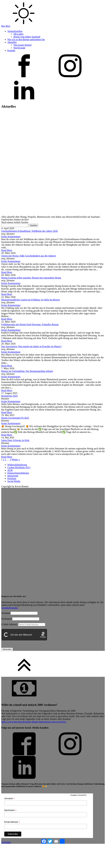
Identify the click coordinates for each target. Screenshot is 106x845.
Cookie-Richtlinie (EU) (18, 467)
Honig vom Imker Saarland (26, 36)
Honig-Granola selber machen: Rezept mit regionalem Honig (31, 277)
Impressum (12, 475)
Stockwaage (19, 47)
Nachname (6, 618)
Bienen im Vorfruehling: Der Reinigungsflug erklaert (27, 371)
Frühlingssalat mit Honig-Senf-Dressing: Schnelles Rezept (30, 324)
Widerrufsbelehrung (17, 464)
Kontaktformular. (9, 607)
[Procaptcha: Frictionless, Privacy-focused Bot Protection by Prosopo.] (43, 635)
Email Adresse (12, 822)
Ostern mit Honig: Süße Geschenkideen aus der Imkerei (28, 255)
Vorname (5, 613)
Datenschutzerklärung (18, 473)
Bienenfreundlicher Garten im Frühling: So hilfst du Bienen (30, 299)
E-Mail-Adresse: (23, 624)
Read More (6, 250)
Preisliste (11, 478)
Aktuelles (12, 42)
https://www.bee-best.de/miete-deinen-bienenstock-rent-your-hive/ (33, 721)
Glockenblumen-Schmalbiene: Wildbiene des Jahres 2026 (29, 231)
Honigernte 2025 (9, 396)
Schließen (6, 842)
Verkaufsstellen (14, 31)
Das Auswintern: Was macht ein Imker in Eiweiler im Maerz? (31, 346)
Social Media (13, 481)
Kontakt (11, 50)
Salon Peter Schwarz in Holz (15, 440)
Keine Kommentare (10, 236)
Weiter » (16, 459)
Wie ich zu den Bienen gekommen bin (26, 39)
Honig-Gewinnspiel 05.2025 (15, 418)
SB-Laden (18, 34)
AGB (10, 470)
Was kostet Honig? (22, 45)
